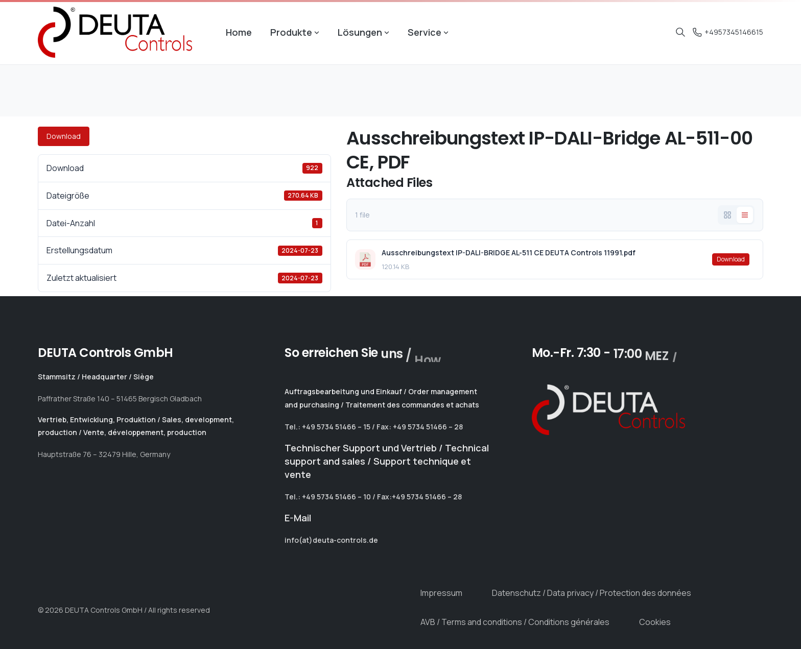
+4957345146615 (728, 32)
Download (63, 136)
